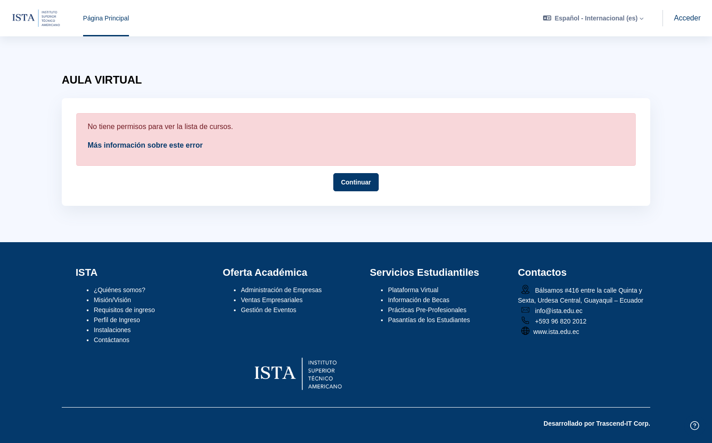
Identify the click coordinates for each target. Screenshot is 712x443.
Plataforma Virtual (413, 290)
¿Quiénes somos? (119, 290)
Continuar (356, 182)
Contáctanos (111, 339)
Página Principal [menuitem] (106, 18)
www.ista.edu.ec (556, 331)
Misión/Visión (112, 300)
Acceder (687, 18)
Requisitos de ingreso (124, 310)
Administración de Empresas (281, 290)
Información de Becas (418, 300)
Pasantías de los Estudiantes (429, 320)
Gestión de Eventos (268, 310)
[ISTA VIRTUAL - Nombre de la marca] (36, 18)
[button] (593, 18)
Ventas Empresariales (271, 300)
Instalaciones (112, 329)
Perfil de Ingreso (117, 320)
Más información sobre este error (145, 145)
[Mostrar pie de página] (695, 426)
